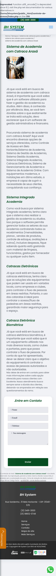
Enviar (28, 462)
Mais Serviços (28, 534)
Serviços (25, 524)
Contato (25, 527)
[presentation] (28, 450)
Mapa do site (27, 531)
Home (24, 521)
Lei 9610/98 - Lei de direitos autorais (33, 480)
